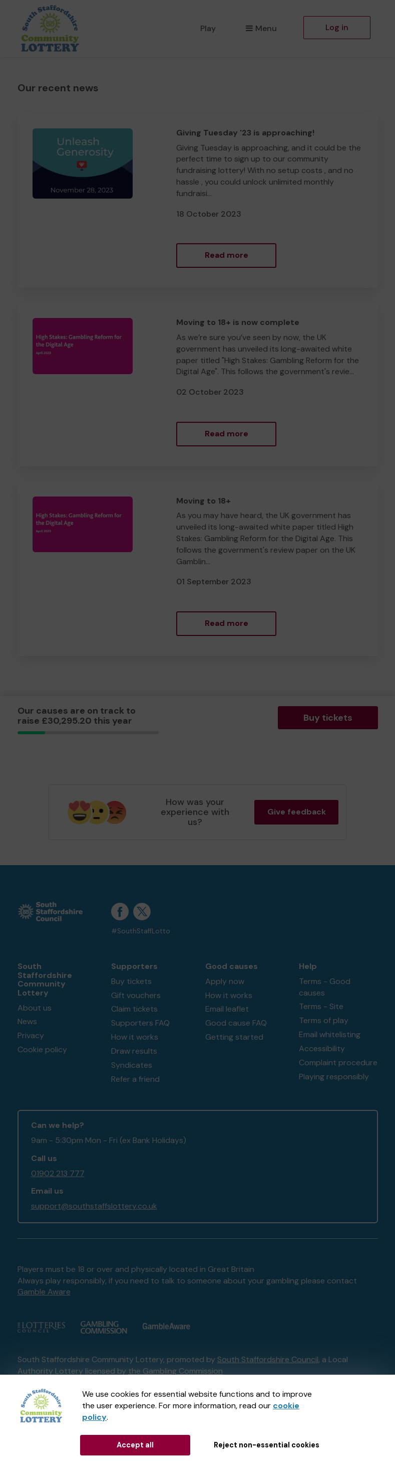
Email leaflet (227, 1009)
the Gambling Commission (175, 1371)
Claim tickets (134, 1009)
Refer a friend (135, 1079)
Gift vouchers (136, 995)
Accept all (135, 1444)
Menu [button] (261, 28)
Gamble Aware (44, 1291)
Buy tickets (327, 718)
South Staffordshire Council (267, 1359)
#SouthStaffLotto (140, 931)
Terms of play (323, 1020)
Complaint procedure (338, 1062)
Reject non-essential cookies (266, 1444)
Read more (226, 255)
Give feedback (296, 811)
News (27, 1021)
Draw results (134, 1051)
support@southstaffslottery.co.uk (94, 1206)
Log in (336, 27)
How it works (134, 1037)
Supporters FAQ (140, 1023)
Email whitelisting (329, 1034)
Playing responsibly (334, 1076)
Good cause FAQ (236, 1023)
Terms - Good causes (324, 987)
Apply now (224, 981)
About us (35, 1008)
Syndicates (131, 1065)
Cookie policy (42, 1049)
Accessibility (322, 1048)
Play (208, 28)
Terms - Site (321, 1006)
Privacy (31, 1035)
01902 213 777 (58, 1173)
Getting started (234, 1037)
